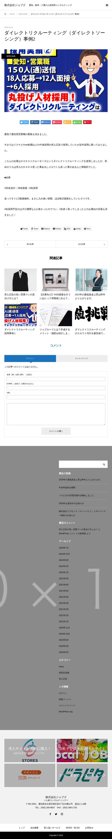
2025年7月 (64, 548)
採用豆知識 (11, 56)
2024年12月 (64, 554)
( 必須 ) (19, 374)
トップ (22, 828)
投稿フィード (65, 699)
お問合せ (89, 828)
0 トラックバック (82, 358)
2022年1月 (64, 572)
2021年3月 (64, 609)
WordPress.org (65, 711)
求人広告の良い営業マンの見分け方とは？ (78, 529)
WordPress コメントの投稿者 (72, 533)
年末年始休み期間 (67, 487)
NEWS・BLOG (73, 828)
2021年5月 (64, 597)
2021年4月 (64, 603)
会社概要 (34, 828)
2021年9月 (64, 578)
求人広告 (63, 679)
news (61, 666)
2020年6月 (64, 652)
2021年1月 (64, 621)
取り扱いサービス (52, 828)
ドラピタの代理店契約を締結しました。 (77, 495)
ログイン (63, 693)
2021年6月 (64, 591)
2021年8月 (64, 584)
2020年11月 (64, 627)
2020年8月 (64, 646)
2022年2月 (64, 566)
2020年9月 (64, 640)
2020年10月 (64, 634)
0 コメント (30, 358)
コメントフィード (67, 705)
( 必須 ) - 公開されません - (21, 384)
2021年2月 (64, 615)
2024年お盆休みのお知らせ (71, 503)
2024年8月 (64, 560)
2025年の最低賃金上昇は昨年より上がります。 (80, 479)
